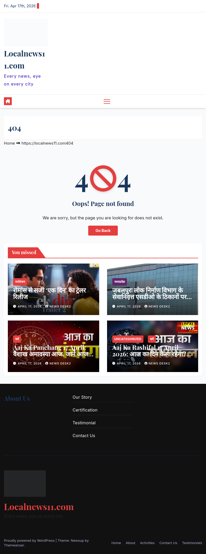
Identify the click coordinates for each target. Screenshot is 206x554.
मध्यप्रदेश (119, 282)
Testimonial (84, 422)
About (130, 543)
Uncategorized (127, 339)
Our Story (82, 397)
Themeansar (14, 545)
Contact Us (84, 435)
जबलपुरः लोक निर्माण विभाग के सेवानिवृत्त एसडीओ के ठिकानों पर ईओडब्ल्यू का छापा (149, 296)
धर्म (17, 339)
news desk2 (58, 306)
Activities (147, 543)
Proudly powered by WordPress (29, 540)
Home (9, 143)
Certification (85, 410)
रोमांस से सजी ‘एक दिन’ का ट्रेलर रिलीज (49, 293)
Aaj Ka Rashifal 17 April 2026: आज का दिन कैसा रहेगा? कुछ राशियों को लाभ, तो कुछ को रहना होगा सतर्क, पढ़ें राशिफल (149, 357)
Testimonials (192, 543)
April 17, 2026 (30, 306)
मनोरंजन (20, 282)
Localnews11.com (39, 506)
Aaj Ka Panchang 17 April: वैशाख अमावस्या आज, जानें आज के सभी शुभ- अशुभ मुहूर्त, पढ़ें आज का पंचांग (53, 357)
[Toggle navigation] (107, 101)
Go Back (103, 230)
